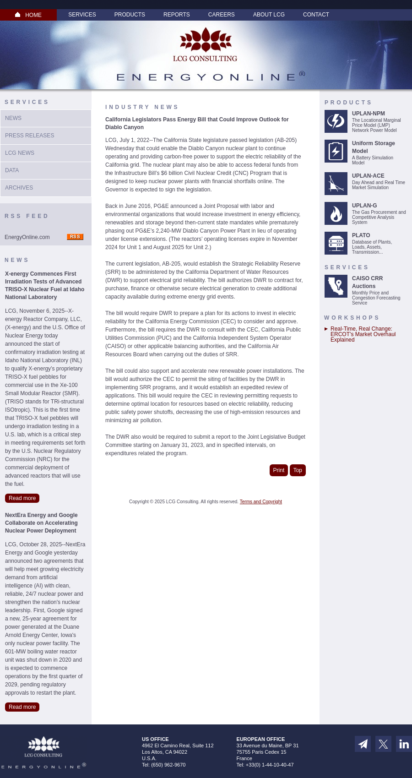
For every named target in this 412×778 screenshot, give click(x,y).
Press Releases (29, 135)
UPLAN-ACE (368, 176)
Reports (176, 14)
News (13, 118)
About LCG (269, 14)
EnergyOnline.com (27, 237)
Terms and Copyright (261, 501)
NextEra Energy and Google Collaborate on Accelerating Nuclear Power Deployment (41, 523)
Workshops (352, 318)
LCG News (19, 153)
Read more (22, 498)
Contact (316, 14)
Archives (19, 188)
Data (12, 170)
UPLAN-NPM (368, 113)
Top (297, 470)
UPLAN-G (364, 205)
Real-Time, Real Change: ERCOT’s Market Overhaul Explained (363, 334)
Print (279, 470)
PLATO (361, 235)
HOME (28, 15)
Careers (221, 14)
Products (129, 14)
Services (82, 14)
